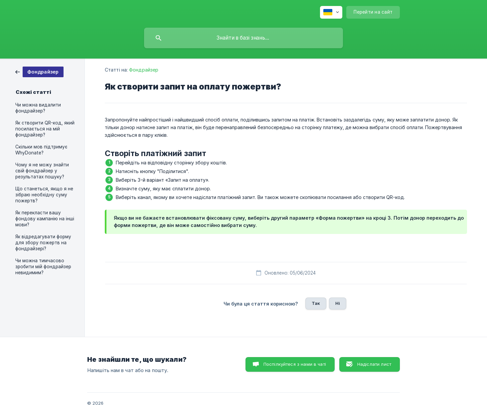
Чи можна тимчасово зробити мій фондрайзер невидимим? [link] (43, 266)
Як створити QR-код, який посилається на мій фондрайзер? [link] (45, 128)
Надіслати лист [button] (374, 364)
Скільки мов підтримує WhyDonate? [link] (41, 149)
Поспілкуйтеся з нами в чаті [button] (294, 364)
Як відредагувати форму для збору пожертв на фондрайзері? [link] (43, 242)
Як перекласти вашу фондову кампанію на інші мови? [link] (44, 218)
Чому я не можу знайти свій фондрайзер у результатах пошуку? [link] (42, 170)
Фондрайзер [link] (143, 70)
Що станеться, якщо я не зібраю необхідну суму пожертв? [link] (44, 194)
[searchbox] (243, 38)
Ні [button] (337, 303)
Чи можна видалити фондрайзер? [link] (38, 107)
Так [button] (316, 303)
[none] (331, 12)
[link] (39, 71)
